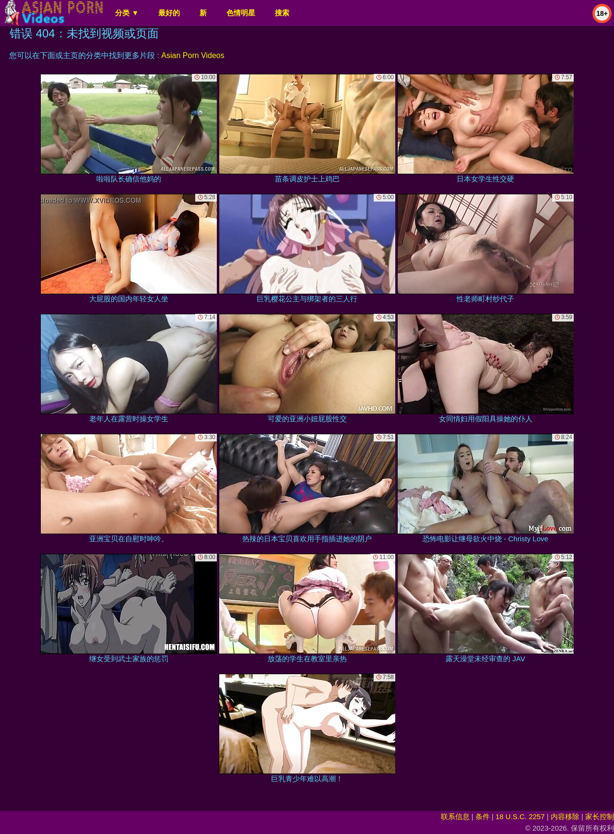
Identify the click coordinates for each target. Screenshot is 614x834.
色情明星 (240, 13)
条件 (482, 816)
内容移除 (565, 816)
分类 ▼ (127, 13)
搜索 (282, 13)
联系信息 (455, 816)
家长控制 (599, 816)
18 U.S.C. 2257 (520, 816)
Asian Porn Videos (192, 55)
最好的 (169, 13)
